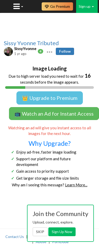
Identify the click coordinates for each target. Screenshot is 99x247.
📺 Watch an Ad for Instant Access (54, 113)
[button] (49, 51)
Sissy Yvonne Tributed (31, 43)
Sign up (86, 6)
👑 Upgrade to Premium (49, 98)
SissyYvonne (25, 48)
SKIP (40, 231)
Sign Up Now (62, 231)
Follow (65, 51)
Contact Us (14, 236)
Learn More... (76, 184)
